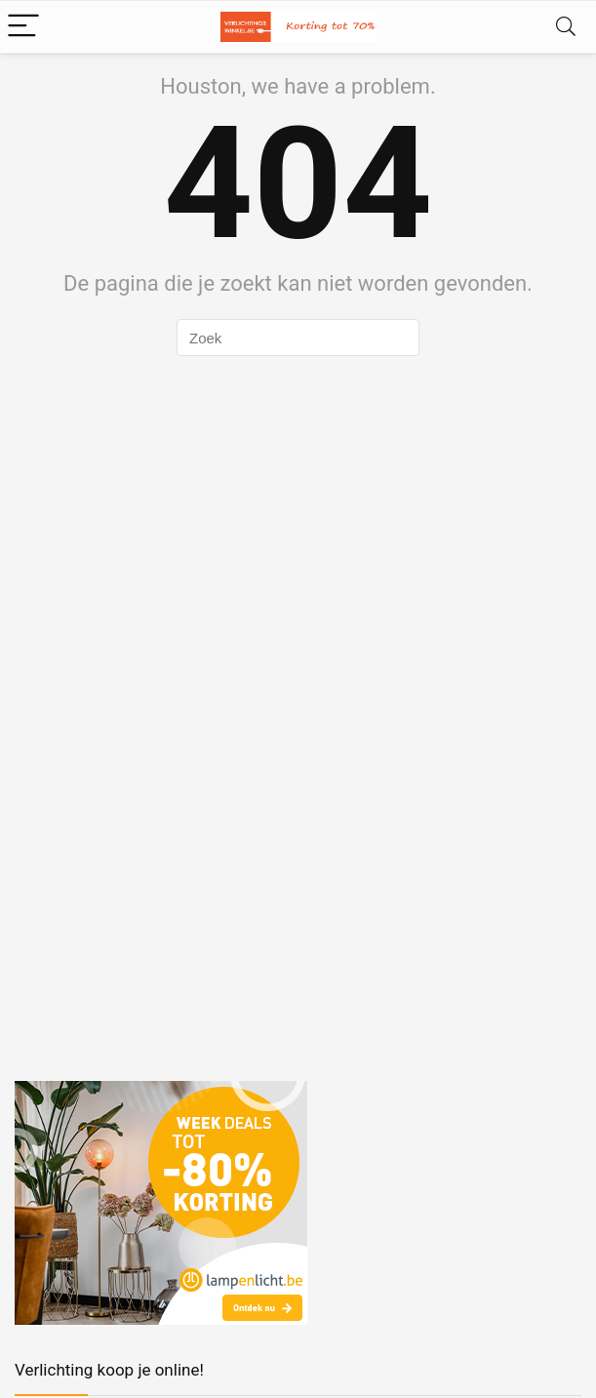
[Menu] (23, 27)
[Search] (565, 27)
